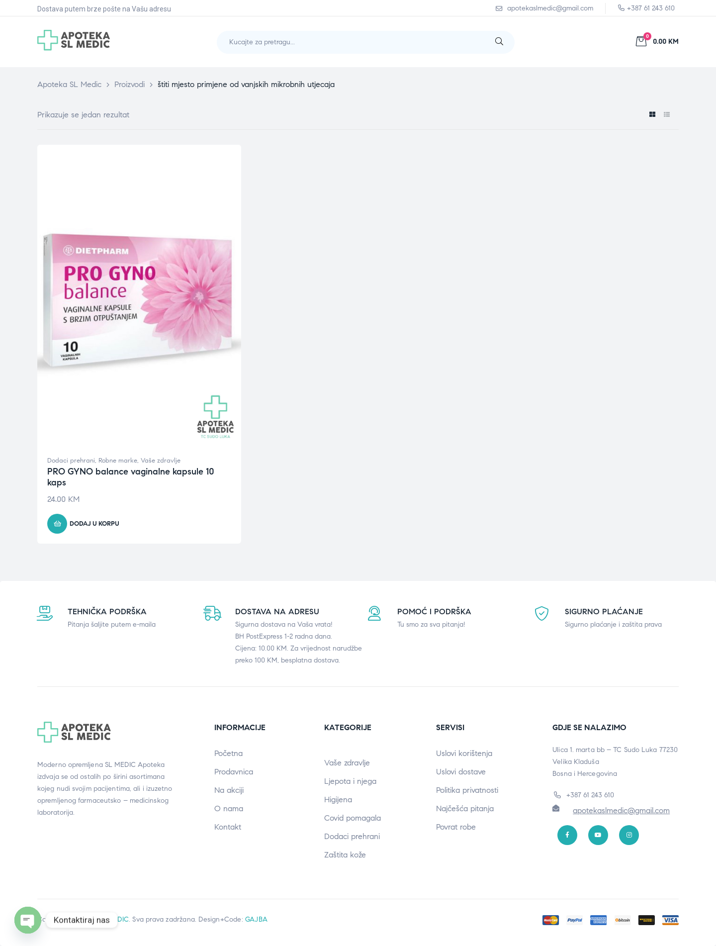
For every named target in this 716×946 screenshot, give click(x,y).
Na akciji (229, 790)
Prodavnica (233, 771)
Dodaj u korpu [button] (94, 524)
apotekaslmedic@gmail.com (621, 810)
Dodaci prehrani (71, 461)
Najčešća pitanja (465, 808)
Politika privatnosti (467, 790)
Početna (228, 753)
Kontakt (227, 827)
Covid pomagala (352, 818)
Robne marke (117, 461)
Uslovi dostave (461, 771)
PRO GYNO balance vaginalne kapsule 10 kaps (130, 477)
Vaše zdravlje (160, 461)
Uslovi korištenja (464, 753)
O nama (228, 808)
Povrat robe (456, 827)
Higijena (338, 799)
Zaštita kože (345, 854)
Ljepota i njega (350, 781)
